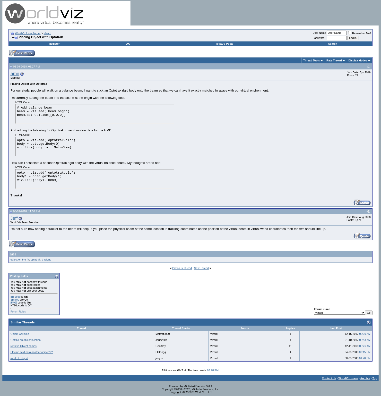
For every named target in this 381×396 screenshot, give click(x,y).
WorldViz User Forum (28, 33)
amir (14, 73)
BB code (15, 296)
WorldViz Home (348, 378)
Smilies (14, 299)
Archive (365, 378)
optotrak (36, 259)
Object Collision (19, 333)
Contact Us (329, 378)
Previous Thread (182, 268)
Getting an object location (25, 339)
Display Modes (357, 60)
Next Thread (201, 268)
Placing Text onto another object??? (31, 352)
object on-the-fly (19, 259)
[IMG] (13, 302)
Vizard (47, 33)
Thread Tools (311, 60)
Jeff (14, 218)
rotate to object (19, 358)
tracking (46, 259)
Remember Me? (359, 33)
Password (318, 37)
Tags (13, 254)
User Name (319, 32)
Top (374, 378)
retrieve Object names (23, 346)
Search (332, 43)
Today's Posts (224, 43)
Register (54, 43)
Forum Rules (18, 311)
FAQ (127, 43)
